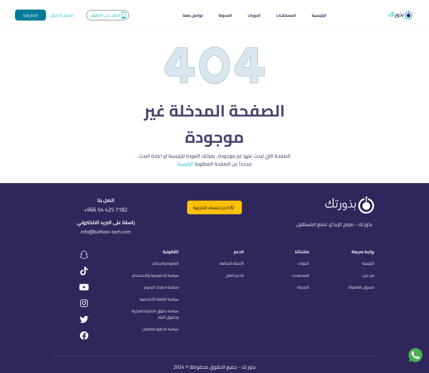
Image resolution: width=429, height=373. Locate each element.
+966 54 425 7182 (105, 209)
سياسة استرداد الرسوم (161, 287)
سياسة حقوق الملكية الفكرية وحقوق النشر (155, 314)
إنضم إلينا (30, 15)
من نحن (368, 275)
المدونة (235, 15)
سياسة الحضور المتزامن (160, 328)
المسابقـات (276, 15)
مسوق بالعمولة (361, 287)
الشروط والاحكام (166, 263)
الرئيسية (298, 15)
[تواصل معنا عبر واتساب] (415, 355)
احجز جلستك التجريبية (213, 207)
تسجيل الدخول (61, 15)
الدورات (254, 15)
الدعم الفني (234, 275)
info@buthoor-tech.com (106, 232)
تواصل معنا (213, 15)
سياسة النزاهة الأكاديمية (159, 299)
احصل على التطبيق (105, 15)
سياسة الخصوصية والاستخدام (155, 275)
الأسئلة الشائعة (232, 263)
